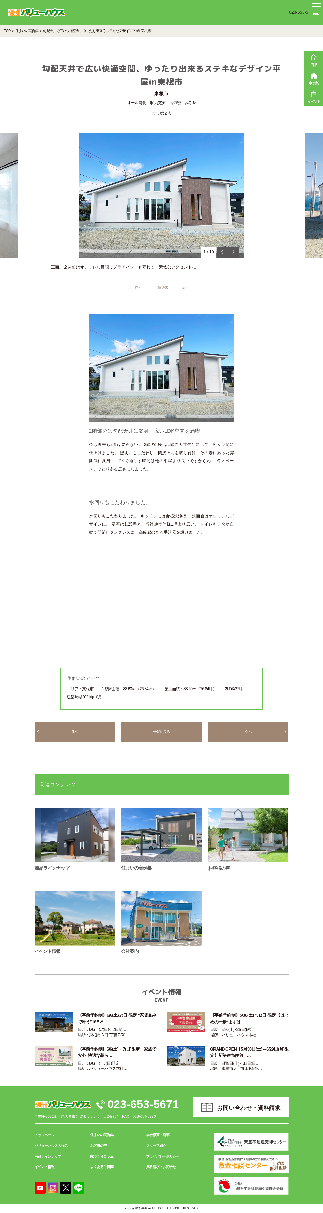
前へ (138, 287)
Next (233, 252)
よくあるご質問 (101, 1167)
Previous (222, 252)
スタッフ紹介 (156, 1146)
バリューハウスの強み (51, 1146)
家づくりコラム (101, 1156)
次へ (185, 287)
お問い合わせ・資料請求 (249, 1108)
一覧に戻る (161, 287)
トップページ (44, 1135)
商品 (313, 60)
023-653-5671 (143, 1104)
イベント (313, 96)
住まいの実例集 (101, 1135)
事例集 (313, 78)
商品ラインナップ (48, 1156)
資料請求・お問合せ (161, 1167)
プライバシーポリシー (162, 1156)
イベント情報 (44, 1167)
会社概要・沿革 (157, 1135)
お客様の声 (98, 1146)
